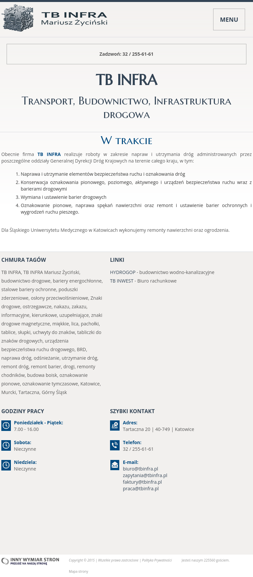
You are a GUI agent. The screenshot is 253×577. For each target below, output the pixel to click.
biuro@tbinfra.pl (140, 469)
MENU (229, 19)
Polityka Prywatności (157, 560)
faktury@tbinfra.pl (142, 482)
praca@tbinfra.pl (141, 488)
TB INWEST (121, 281)
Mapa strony (78, 571)
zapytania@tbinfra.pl (145, 475)
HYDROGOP (122, 272)
